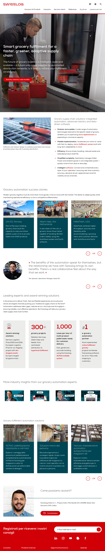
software (69, 168)
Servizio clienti (59, 9)
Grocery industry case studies (18, 79)
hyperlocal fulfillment (39, 350)
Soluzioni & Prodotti (32, 9)
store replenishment (87, 135)
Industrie (47, 9)
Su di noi (83, 9)
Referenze (72, 9)
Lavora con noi (96, 9)
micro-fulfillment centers (83, 144)
